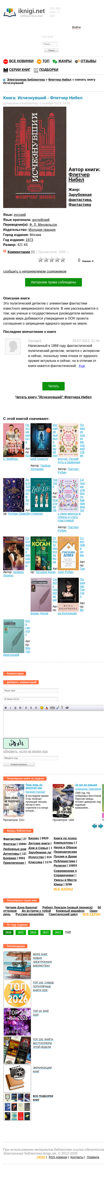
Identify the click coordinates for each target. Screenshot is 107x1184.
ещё (68, 931)
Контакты (76, 1157)
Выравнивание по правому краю (35, 707)
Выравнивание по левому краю (26, 707)
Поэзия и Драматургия (71, 856)
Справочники (64, 875)
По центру (31, 707)
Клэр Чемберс (16, 457)
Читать (53, 386)
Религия (60, 865)
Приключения (13, 862)
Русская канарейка (30, 914)
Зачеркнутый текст (20, 707)
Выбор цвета (46, 707)
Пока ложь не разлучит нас (33, 786)
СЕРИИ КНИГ (19, 70)
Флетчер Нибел (79, 177)
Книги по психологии (69, 838)
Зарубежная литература (46, 852)
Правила (93, 1157)
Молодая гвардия (42, 230)
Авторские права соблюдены (53, 282)
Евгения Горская (35, 791)
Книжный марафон (70, 910)
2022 (58, 932)
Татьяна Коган (46, 572)
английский (40, 220)
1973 (29, 240)
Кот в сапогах (27, 627)
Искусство (36, 857)
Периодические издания (72, 851)
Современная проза (69, 870)
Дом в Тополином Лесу (27, 491)
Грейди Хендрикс (41, 467)
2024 (33, 932)
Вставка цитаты (57, 707)
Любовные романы (17, 849)
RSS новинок (58, 1157)
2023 (46, 932)
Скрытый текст (52, 707)
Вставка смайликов (41, 707)
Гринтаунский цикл (63, 914)
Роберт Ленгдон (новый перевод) (67, 907)
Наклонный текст (10, 707)
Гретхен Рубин (71, 570)
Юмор (58, 884)
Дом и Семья (38, 848)
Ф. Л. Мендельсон (43, 224)
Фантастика (79, 204)
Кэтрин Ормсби (19, 513)
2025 (21, 932)
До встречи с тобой (36, 910)
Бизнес (33, 838)
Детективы (11, 853)
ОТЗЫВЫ (88, 61)
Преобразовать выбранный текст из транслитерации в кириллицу (62, 707)
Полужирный (5, 707)
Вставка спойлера (67, 707)
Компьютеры (64, 842)
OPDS (41, 1157)
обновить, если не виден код (25, 751)
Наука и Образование (70, 847)
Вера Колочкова (71, 611)
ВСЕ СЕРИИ (91, 914)
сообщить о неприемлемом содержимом (34, 271)
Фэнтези (9, 844)
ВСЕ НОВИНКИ (21, 61)
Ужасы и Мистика (67, 880)
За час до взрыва (86, 784)
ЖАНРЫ (65, 61)
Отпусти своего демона (55, 550)
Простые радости (27, 433)
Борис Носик (39, 613)
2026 (8, 932)
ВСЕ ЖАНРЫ (63, 889)
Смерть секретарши (55, 589)
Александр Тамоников (88, 788)
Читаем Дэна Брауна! (21, 907)
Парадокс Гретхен (82, 588)
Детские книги (39, 843)
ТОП (46, 61)
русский (20, 214)
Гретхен (55, 483)
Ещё (82, 366)
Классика (35, 862)
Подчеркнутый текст (15, 707)
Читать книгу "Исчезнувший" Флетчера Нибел (53, 397)
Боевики (9, 858)
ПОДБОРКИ (48, 70)
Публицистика (64, 861)
